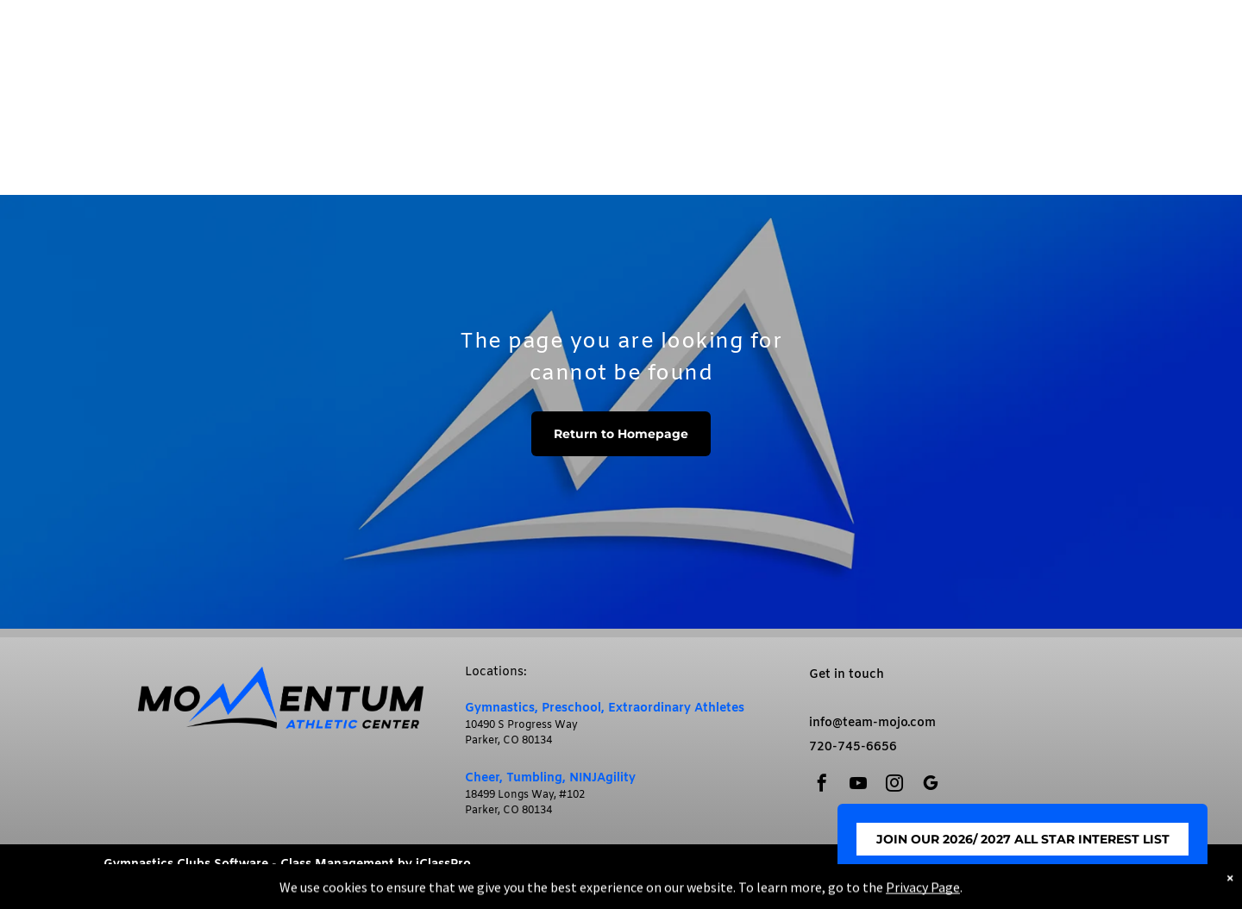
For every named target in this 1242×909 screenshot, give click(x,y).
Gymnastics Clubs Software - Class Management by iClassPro (287, 864)
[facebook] (822, 785)
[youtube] (858, 785)
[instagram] (894, 785)
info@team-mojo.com (872, 723)
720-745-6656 (853, 747)
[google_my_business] (931, 785)
